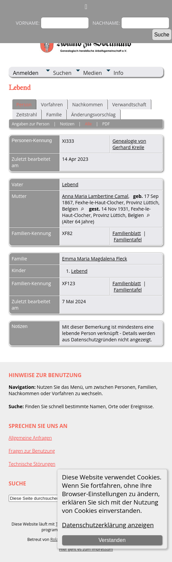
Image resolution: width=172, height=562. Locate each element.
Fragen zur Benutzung (32, 451)
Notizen (67, 124)
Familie (53, 114)
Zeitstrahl (26, 114)
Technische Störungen (32, 464)
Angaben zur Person (30, 124)
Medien (92, 73)
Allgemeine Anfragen (30, 438)
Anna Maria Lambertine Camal (95, 196)
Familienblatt (127, 233)
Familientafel (128, 239)
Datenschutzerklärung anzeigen (108, 525)
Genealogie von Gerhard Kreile (129, 144)
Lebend (70, 184)
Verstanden (112, 540)
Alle (88, 124)
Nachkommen (87, 104)
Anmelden (25, 73)
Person (24, 104)
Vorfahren (52, 104)
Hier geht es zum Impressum (86, 549)
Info (118, 73)
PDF (106, 124)
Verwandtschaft (129, 104)
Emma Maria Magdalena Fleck (94, 258)
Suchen (62, 73)
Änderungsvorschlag (93, 114)
